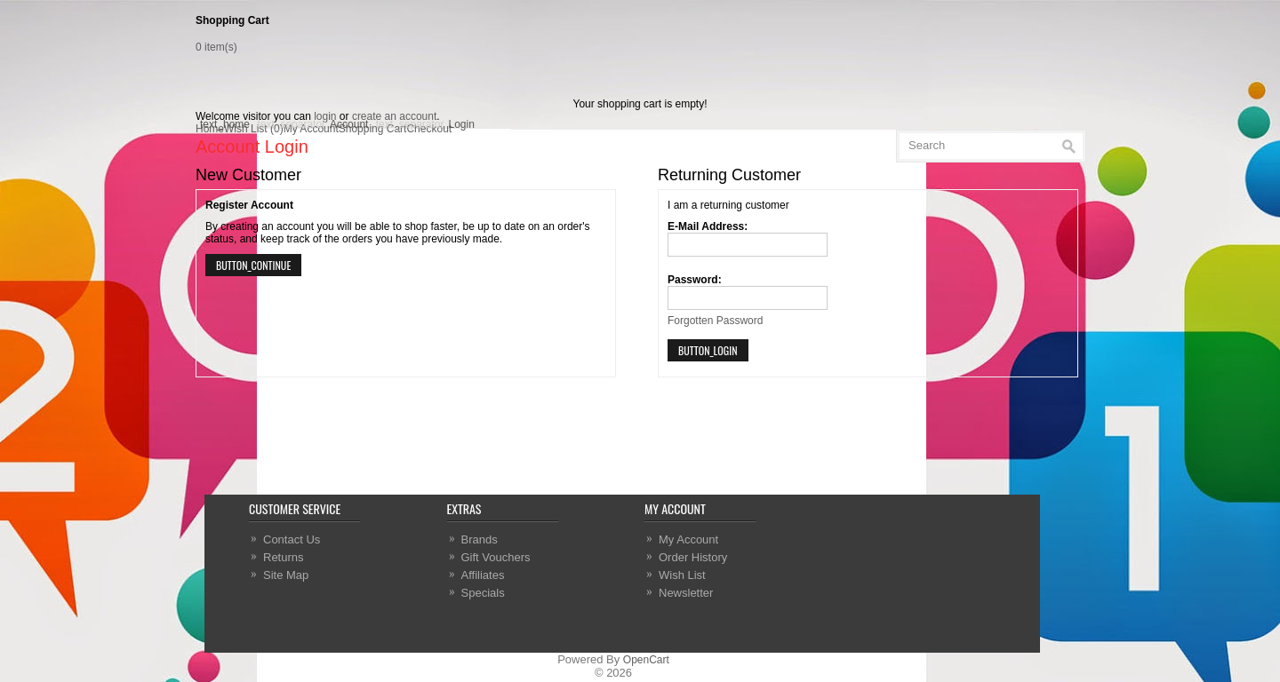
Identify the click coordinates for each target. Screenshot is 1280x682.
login (325, 116)
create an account (394, 116)
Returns (283, 557)
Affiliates (483, 575)
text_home (225, 124)
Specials (483, 592)
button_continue (253, 265)
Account (349, 124)
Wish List (682, 575)
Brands (479, 539)
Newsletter (686, 592)
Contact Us (291, 539)
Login (462, 124)
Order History (693, 557)
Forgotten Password (715, 320)
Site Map (285, 575)
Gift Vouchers (496, 557)
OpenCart (646, 660)
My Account (688, 539)
